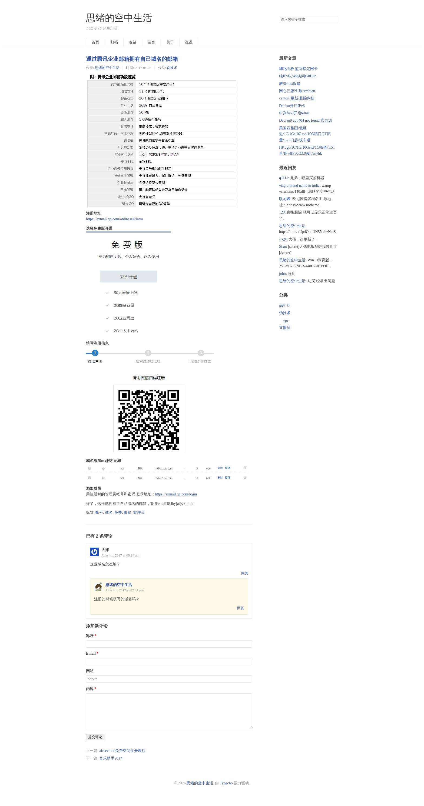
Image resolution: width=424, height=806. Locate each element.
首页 (95, 42)
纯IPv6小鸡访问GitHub (297, 76)
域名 (108, 513)
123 (282, 212)
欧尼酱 (284, 199)
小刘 (283, 239)
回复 (244, 573)
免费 (118, 513)
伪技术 (172, 68)
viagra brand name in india (299, 186)
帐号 (99, 513)
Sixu (282, 247)
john (282, 274)
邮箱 (127, 513)
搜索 (333, 19)
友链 (133, 42)
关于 (170, 42)
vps (285, 320)
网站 (90, 671)
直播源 (284, 328)
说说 (189, 42)
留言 (151, 42)
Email (91, 653)
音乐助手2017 (110, 765)
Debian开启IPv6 (292, 106)
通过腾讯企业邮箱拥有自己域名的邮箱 (132, 59)
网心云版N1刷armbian (297, 91)
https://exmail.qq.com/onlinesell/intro (114, 219)
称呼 (90, 636)
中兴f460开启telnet (294, 113)
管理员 (139, 513)
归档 (114, 42)
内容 (90, 689)
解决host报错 (289, 84)
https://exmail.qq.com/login (176, 494)
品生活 (284, 306)
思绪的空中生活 (119, 18)
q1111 (283, 178)
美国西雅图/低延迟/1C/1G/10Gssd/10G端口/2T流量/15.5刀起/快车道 (305, 134)
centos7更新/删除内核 (296, 98)
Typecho (226, 790)
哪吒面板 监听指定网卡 (298, 69)
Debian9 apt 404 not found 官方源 (305, 120)
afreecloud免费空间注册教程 (122, 757)
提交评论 (95, 743)
